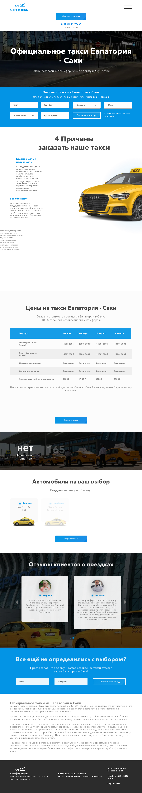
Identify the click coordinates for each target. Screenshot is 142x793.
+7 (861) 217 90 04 (71, 23)
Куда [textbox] (111, 105)
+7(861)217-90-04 (118, 777)
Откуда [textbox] (81, 105)
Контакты (97, 776)
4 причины (63, 773)
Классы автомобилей (69, 776)
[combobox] (87, 105)
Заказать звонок (71, 16)
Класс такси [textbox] (20, 115)
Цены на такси (78, 773)
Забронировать (71, 538)
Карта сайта (113, 783)
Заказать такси (86, 115)
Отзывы (86, 776)
